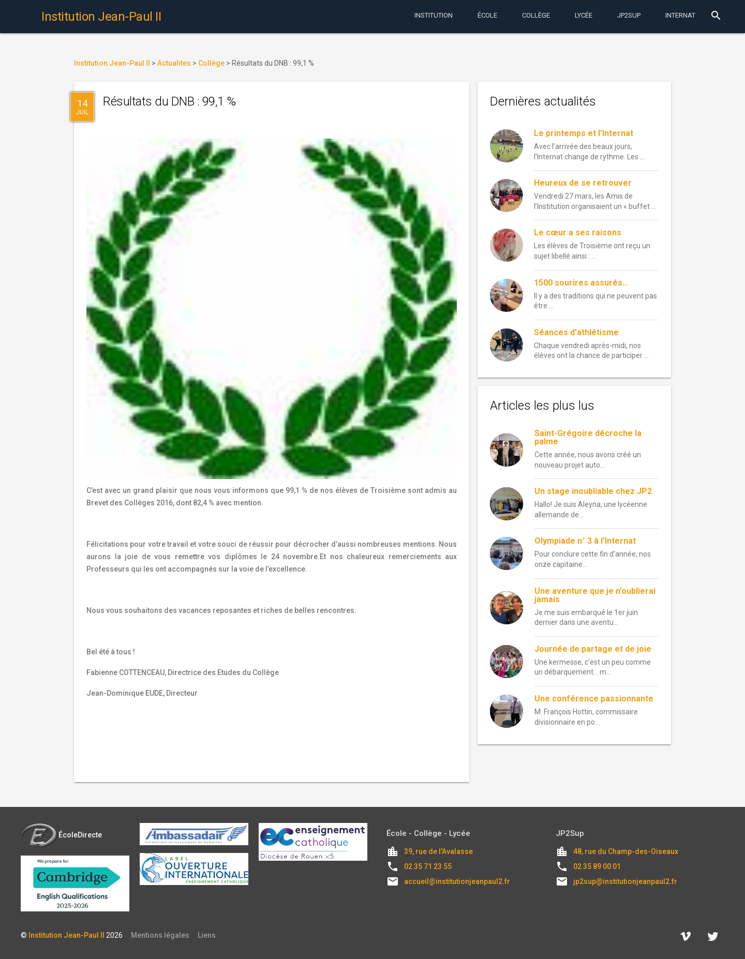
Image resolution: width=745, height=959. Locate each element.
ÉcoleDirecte (61, 835)
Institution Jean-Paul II (66, 935)
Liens (207, 935)
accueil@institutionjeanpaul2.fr (457, 881)
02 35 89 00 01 (597, 866)
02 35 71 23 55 (428, 866)
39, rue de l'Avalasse (438, 851)
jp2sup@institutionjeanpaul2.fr (625, 881)
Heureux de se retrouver (583, 183)
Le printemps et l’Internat (583, 133)
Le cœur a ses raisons (577, 232)
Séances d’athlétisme (576, 332)
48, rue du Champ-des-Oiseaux (625, 851)
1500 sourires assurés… (581, 283)
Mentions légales (160, 935)
